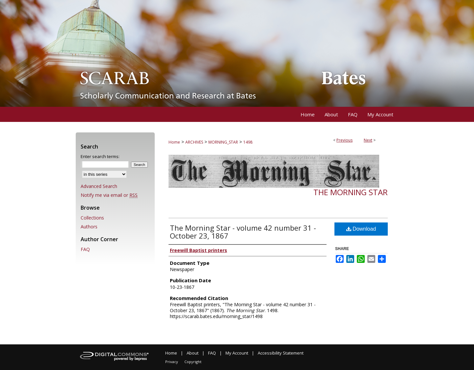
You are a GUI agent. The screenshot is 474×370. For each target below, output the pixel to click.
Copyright (192, 361)
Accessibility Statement (280, 353)
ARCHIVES (194, 142)
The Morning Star (350, 192)
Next (368, 140)
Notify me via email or (109, 195)
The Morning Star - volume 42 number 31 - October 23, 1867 (243, 232)
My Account (236, 353)
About (192, 353)
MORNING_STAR (223, 142)
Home (174, 142)
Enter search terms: (100, 156)
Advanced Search (99, 186)
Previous (344, 140)
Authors (89, 226)
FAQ (85, 249)
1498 (247, 142)
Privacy (171, 361)
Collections (92, 218)
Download (361, 229)
